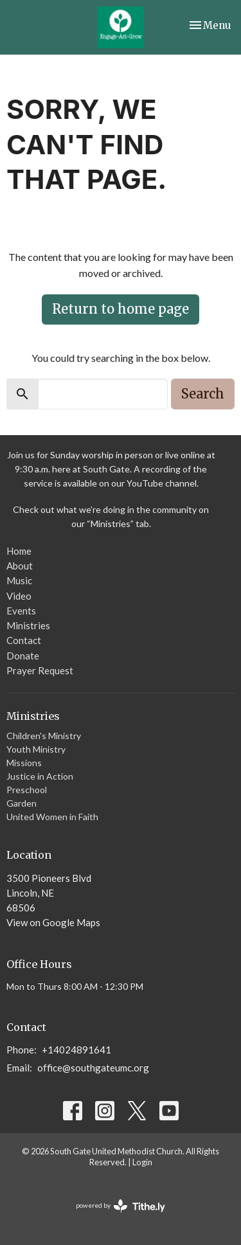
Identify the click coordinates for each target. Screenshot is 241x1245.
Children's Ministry (43, 735)
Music (19, 580)
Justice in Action (39, 776)
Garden (21, 803)
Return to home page (120, 309)
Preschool (26, 789)
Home (18, 551)
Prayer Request (39, 670)
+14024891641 (76, 1049)
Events (21, 610)
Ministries (28, 625)
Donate (22, 655)
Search (202, 394)
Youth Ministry (36, 749)
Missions (24, 762)
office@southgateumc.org (93, 1067)
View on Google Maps (53, 922)
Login (142, 1162)
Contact (23, 640)
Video (18, 596)
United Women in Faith (52, 816)
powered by (120, 1206)
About (19, 565)
